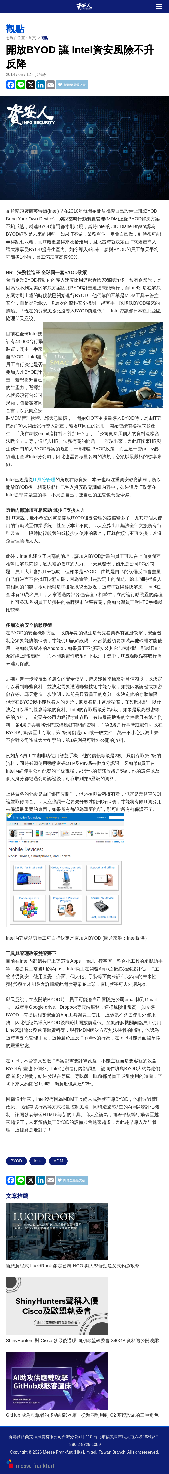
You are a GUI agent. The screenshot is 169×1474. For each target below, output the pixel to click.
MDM (58, 1161)
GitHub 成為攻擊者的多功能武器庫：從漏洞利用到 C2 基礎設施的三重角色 (82, 1415)
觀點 (45, 38)
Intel (38, 1161)
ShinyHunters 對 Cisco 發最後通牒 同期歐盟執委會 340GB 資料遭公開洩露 (82, 1340)
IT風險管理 (44, 479)
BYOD (16, 1161)
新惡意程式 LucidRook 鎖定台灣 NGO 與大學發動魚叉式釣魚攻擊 (73, 1265)
